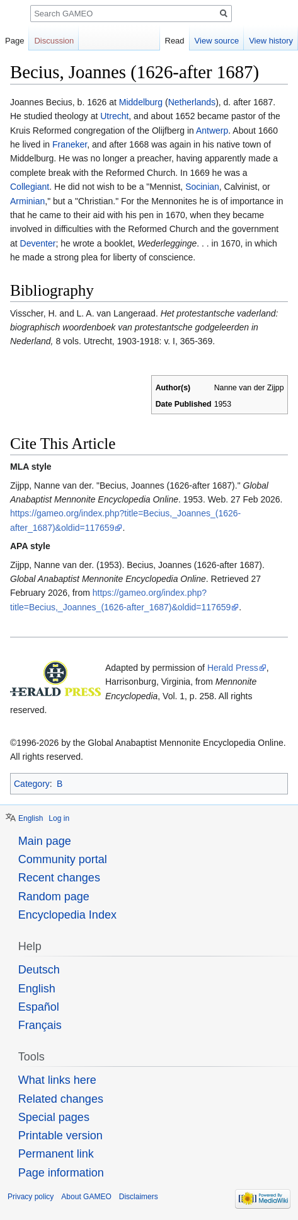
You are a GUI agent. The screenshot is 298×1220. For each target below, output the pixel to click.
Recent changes (59, 877)
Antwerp (212, 130)
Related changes (60, 1099)
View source (217, 40)
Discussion (54, 40)
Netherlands (192, 102)
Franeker (68, 144)
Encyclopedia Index (67, 915)
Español (38, 1007)
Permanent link (56, 1153)
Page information (61, 1172)
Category (32, 784)
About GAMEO (86, 1196)
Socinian (202, 187)
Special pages (53, 1117)
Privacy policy (31, 1196)
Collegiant (29, 187)
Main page (44, 841)
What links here (57, 1080)
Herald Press (232, 668)
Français (40, 1025)
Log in (59, 818)
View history (271, 40)
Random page (53, 896)
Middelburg (141, 102)
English (30, 818)
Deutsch (39, 969)
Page (14, 40)
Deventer (38, 243)
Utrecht (114, 116)
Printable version (60, 1135)
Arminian (27, 201)
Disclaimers (138, 1196)
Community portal (62, 859)
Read (175, 40)
